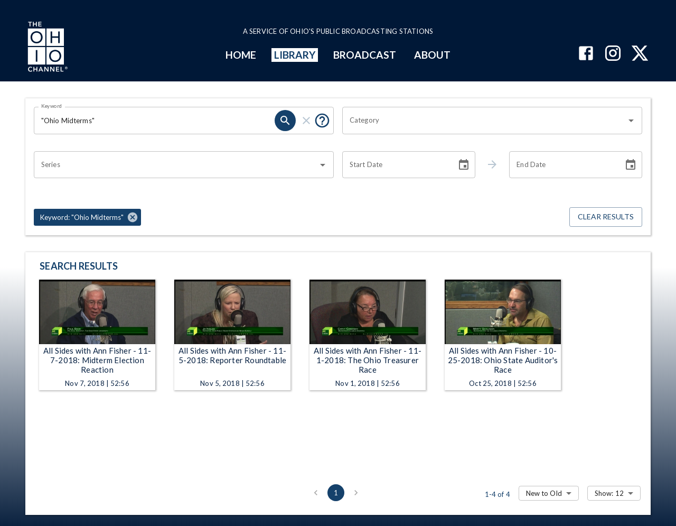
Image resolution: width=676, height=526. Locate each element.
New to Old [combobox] (544, 493)
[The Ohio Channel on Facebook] (586, 54)
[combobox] (484, 121)
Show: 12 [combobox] (609, 493)
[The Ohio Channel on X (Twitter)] (640, 54)
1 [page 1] (335, 492)
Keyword (51, 106)
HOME (241, 55)
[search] (285, 120)
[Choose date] (463, 165)
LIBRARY (295, 55)
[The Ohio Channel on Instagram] (613, 54)
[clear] (306, 120)
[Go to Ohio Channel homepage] (46, 48)
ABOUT (432, 55)
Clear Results (606, 217)
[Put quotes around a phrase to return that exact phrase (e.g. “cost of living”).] (322, 120)
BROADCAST (365, 55)
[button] (87, 217)
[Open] (631, 120)
